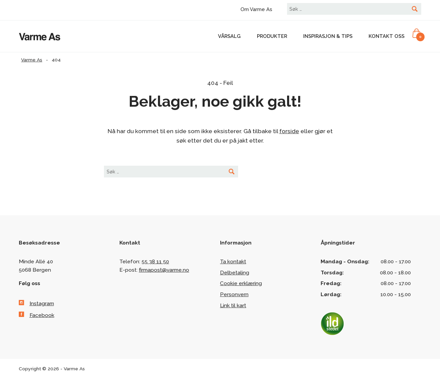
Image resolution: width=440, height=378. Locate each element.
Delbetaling (234, 272)
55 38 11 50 (155, 261)
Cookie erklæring (241, 283)
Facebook (42, 315)
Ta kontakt (233, 261)
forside (289, 131)
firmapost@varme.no (164, 270)
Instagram (42, 303)
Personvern (234, 294)
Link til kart (233, 305)
